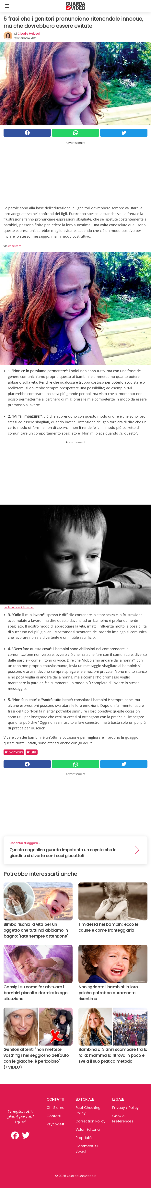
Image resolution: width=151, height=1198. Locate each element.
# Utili (32, 752)
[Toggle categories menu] (7, 6)
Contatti (54, 1115)
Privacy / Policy (125, 1107)
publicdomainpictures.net (19, 607)
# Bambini (14, 752)
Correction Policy (90, 1121)
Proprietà (84, 1137)
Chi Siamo (55, 1107)
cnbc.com (14, 246)
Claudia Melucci (29, 34)
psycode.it (55, 1124)
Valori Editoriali (88, 1129)
